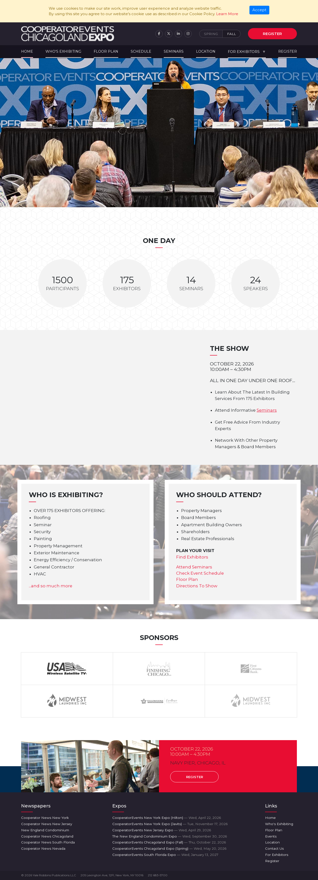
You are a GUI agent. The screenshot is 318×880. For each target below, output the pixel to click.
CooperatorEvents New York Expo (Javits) (170, 824)
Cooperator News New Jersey (46, 824)
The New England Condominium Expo (169, 836)
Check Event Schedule (200, 573)
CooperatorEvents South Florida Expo (165, 855)
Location (205, 51)
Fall (231, 34)
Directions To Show (196, 585)
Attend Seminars (194, 566)
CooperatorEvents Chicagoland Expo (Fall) (169, 842)
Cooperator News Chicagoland (47, 836)
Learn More (227, 13)
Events (271, 836)
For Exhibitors (244, 51)
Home (27, 51)
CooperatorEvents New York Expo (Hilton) (166, 818)
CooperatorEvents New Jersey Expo (161, 830)
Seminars (174, 51)
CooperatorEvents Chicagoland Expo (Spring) (169, 848)
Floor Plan (106, 51)
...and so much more (50, 585)
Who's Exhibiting (63, 51)
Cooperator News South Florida (48, 842)
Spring (211, 34)
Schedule (141, 51)
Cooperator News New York (45, 818)
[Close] (259, 10)
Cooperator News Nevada (43, 848)
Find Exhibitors (192, 557)
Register (272, 33)
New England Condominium (45, 830)
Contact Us (274, 848)
